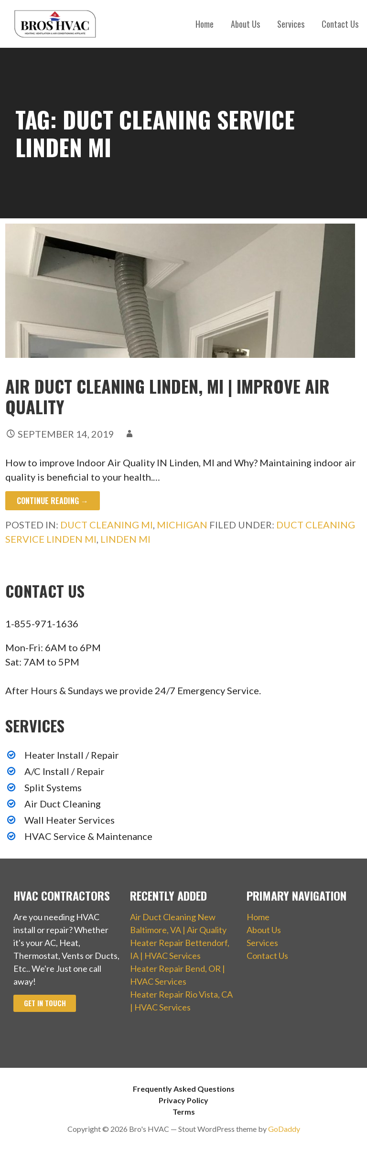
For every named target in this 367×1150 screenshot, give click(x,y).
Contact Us (340, 24)
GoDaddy (284, 1128)
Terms (184, 1111)
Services (290, 24)
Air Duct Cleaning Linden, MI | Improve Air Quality (167, 396)
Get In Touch (45, 1003)
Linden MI (125, 539)
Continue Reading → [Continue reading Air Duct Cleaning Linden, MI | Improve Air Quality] (52, 500)
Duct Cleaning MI (106, 524)
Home (204, 24)
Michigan (182, 524)
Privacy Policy (183, 1100)
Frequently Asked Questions (184, 1088)
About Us (245, 24)
